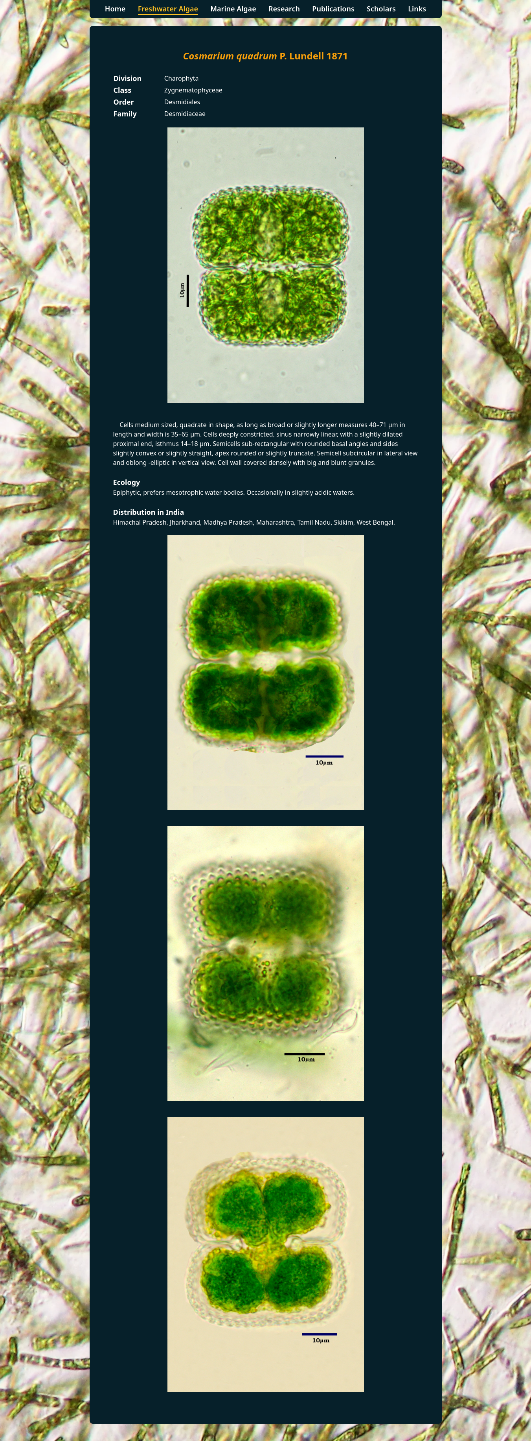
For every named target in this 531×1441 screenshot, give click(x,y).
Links (417, 8)
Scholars (381, 8)
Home (115, 8)
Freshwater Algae (168, 8)
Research (284, 8)
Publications (333, 8)
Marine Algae (233, 8)
